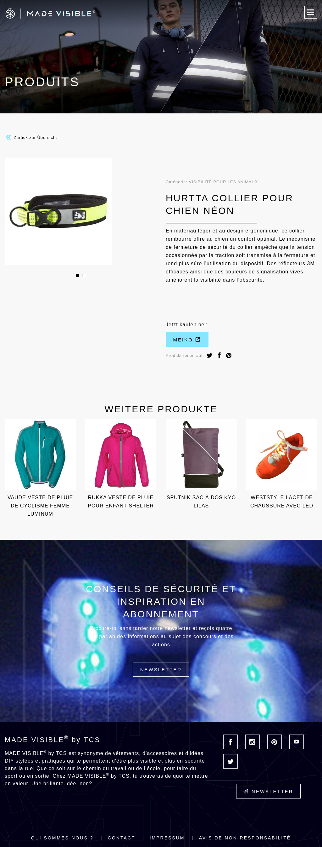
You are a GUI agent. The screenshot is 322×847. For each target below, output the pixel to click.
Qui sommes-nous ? (62, 837)
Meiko (187, 339)
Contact (122, 837)
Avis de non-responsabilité (245, 837)
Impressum (167, 837)
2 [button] (83, 275)
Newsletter (161, 669)
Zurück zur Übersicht (31, 137)
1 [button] (77, 275)
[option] (80, 211)
